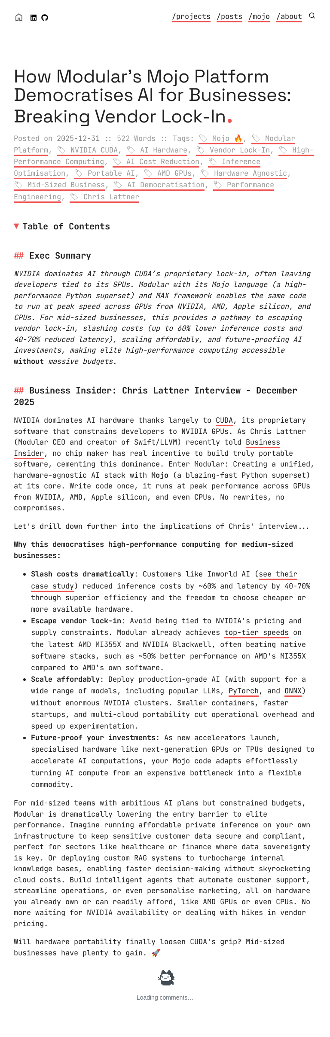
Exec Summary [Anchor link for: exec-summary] (60, 255)
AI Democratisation (166, 184)
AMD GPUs (174, 173)
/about (289, 16)
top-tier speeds (256, 632)
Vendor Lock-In (240, 150)
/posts (229, 16)
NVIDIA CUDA (94, 150)
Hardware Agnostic (250, 173)
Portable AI (111, 173)
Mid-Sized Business (66, 184)
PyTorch (244, 690)
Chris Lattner (111, 196)
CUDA (224, 420)
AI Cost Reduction (162, 161)
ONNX (293, 690)
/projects (191, 16)
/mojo (259, 16)
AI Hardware (163, 150)
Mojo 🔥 (227, 138)
